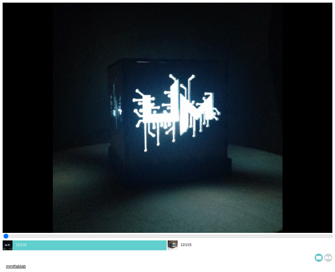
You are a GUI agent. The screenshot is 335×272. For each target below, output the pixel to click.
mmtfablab (16, 266)
